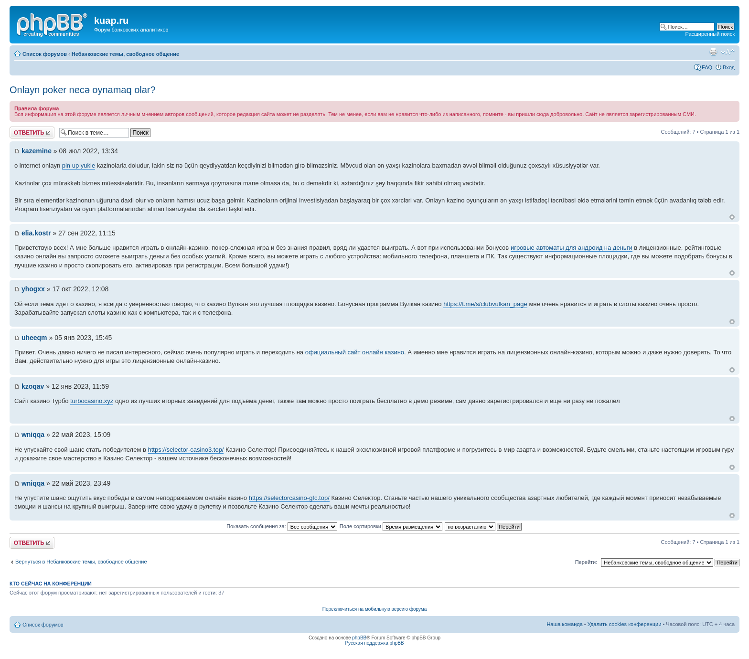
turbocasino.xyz (91, 400)
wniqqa (32, 434)
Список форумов (44, 54)
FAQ (707, 67)
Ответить (32, 132)
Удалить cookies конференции (625, 624)
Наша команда (564, 624)
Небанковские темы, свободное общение (125, 54)
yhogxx (33, 289)
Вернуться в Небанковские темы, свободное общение (81, 561)
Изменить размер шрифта (728, 52)
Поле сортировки (391, 526)
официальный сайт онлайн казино (354, 352)
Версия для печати (713, 52)
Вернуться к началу (732, 217)
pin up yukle (78, 165)
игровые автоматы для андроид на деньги (571, 247)
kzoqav (32, 386)
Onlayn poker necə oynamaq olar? (83, 90)
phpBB (359, 637)
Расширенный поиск (710, 34)
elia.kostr (36, 233)
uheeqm (34, 337)
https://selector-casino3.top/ (186, 449)
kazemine (36, 151)
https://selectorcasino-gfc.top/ (289, 497)
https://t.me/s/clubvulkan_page (485, 304)
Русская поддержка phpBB (374, 643)
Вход (729, 67)
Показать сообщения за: (281, 526)
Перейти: (586, 562)
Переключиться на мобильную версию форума (374, 609)
